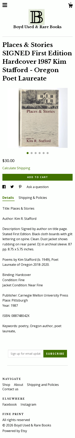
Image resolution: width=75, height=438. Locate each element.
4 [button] (40, 153)
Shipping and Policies (43, 384)
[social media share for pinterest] (21, 187)
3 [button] (36, 153)
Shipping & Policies (33, 197)
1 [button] (28, 153)
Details (8, 197)
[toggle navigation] (4, 5)
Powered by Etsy (14, 431)
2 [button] (32, 153)
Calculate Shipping (16, 168)
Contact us (10, 389)
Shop (6, 384)
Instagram (28, 404)
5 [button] (44, 153)
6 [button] (48, 153)
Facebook (10, 404)
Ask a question (38, 187)
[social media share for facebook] (4, 187)
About (19, 384)
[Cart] (70, 6)
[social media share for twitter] (12, 187)
